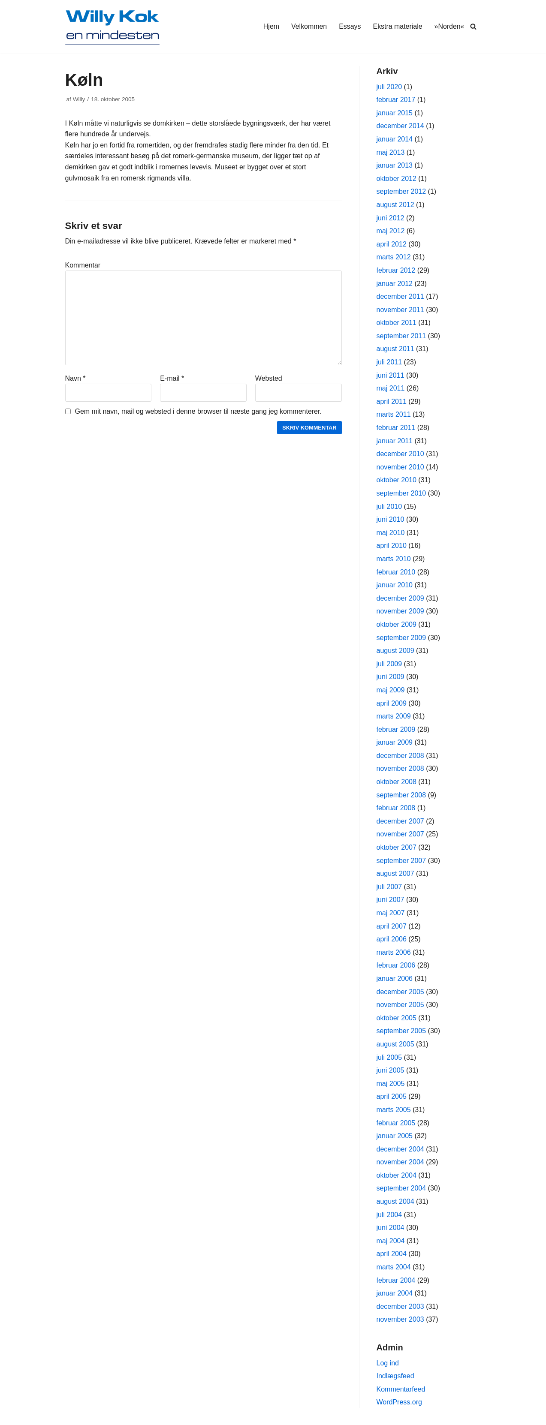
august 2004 (395, 1201)
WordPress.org (399, 1402)
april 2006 (392, 939)
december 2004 (400, 1149)
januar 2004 (395, 1293)
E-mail (172, 378)
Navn (75, 378)
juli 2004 (389, 1214)
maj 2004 (391, 1241)
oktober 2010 (396, 480)
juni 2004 (390, 1227)
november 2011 (400, 309)
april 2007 (392, 926)
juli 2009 (389, 663)
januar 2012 (395, 283)
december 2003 (400, 1306)
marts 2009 (394, 716)
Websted (268, 378)
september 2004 (401, 1188)
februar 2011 (396, 427)
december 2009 (400, 598)
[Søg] (473, 27)
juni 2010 (390, 519)
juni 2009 (390, 676)
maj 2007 (391, 913)
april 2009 (392, 703)
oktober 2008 (396, 781)
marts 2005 (394, 1109)
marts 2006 (394, 952)
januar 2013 (395, 165)
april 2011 (392, 401)
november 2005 (400, 1004)
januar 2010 (395, 585)
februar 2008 (396, 808)
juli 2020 (389, 86)
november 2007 (400, 834)
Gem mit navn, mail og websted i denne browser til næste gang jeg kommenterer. (198, 411)
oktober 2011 (396, 322)
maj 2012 (391, 230)
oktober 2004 (396, 1175)
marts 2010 (394, 558)
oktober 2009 (396, 624)
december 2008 (400, 755)
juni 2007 (390, 899)
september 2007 (401, 860)
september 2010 (401, 493)
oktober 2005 (396, 1018)
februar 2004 (396, 1280)
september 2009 (401, 637)
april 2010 (392, 545)
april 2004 (392, 1253)
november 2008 (400, 768)
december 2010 (400, 453)
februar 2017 (396, 99)
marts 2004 (394, 1267)
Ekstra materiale (397, 26)
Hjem (270, 26)
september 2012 (401, 191)
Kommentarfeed (401, 1389)
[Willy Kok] (112, 26)
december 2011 (400, 296)
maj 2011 (391, 388)
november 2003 (400, 1319)
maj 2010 (391, 532)
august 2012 (395, 204)
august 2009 (395, 650)
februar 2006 (396, 965)
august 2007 (395, 873)
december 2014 (400, 125)
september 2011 (401, 336)
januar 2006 (395, 978)
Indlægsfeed (395, 1376)
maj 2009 (391, 690)
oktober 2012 (396, 178)
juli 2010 (389, 506)
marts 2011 (394, 414)
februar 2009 (396, 729)
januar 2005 (395, 1135)
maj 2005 (391, 1083)
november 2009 (400, 611)
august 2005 (395, 1044)
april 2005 (392, 1096)
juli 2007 (389, 886)
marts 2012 (394, 257)
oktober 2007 (396, 847)
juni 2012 (390, 218)
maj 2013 (391, 152)
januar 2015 (395, 113)
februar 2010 (396, 572)
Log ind (388, 1363)
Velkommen (308, 26)
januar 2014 (395, 139)
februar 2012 (396, 270)
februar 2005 (396, 1123)
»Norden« (449, 26)
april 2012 (392, 244)
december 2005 (400, 991)
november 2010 (400, 467)
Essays (349, 26)
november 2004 (400, 1162)
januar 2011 (395, 441)
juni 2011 (390, 375)
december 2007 (400, 821)
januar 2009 (395, 742)
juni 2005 (390, 1070)
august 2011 (395, 348)
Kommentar (83, 265)
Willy (79, 99)
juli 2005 (389, 1057)
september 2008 (401, 795)
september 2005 (401, 1030)
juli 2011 (389, 362)
